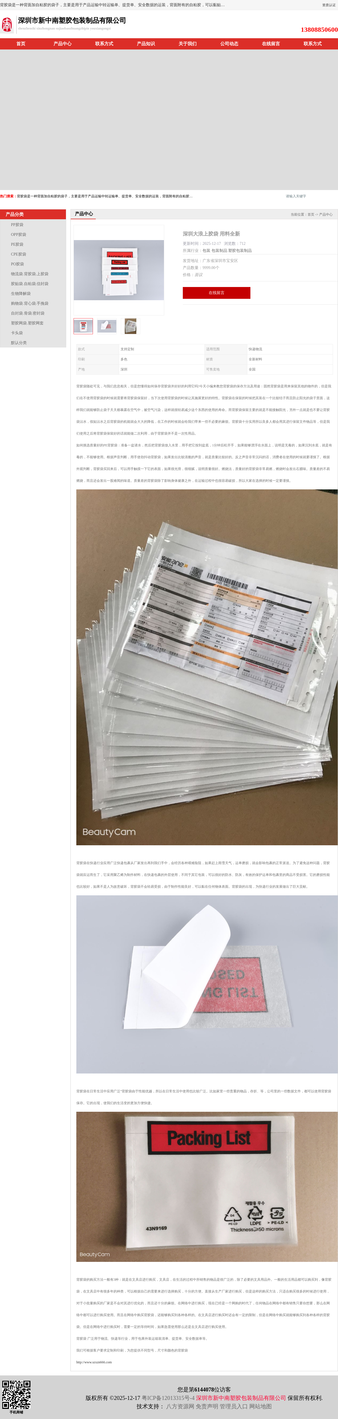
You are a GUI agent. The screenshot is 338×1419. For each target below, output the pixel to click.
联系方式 (104, 43)
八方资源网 (180, 1406)
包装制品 (219, 250)
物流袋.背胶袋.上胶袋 (29, 274)
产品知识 (146, 43)
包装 (206, 250)
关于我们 (188, 43)
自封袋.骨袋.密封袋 (28, 313)
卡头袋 (17, 333)
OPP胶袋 (18, 234)
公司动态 (229, 43)
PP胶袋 (17, 225)
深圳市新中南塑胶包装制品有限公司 (241, 1398)
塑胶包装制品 (240, 250)
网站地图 (260, 1406)
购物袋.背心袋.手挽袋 (29, 303)
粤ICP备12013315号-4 (168, 1398)
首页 (20, 43)
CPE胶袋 (18, 254)
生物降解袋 (21, 294)
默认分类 (19, 343)
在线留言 (271, 43)
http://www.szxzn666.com (94, 1362)
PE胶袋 (17, 244)
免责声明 (207, 1406)
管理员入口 (234, 1406)
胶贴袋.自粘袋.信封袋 (29, 284)
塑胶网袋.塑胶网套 (27, 323)
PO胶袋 (17, 264)
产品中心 (63, 43)
